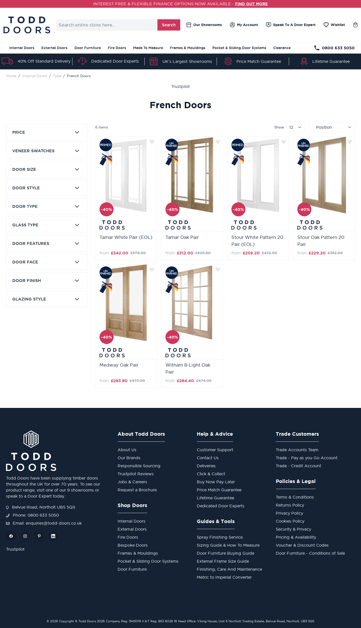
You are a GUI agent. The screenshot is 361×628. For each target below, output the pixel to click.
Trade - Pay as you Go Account (306, 457)
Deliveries (206, 465)
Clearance (282, 48)
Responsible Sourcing (139, 465)
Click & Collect (211, 473)
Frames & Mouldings (187, 48)
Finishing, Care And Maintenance (229, 569)
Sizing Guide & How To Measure (228, 545)
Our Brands (129, 457)
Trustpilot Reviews (136, 473)
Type (57, 76)
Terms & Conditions (295, 497)
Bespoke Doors (133, 545)
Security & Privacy (293, 529)
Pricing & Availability (296, 537)
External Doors (54, 48)
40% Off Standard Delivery (44, 61)
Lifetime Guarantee (331, 61)
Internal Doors (21, 48)
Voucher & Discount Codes (302, 545)
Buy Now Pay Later (216, 481)
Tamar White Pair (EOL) (126, 237)
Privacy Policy (289, 513)
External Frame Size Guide (223, 561)
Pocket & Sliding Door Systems (239, 48)
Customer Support (215, 449)
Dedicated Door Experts (115, 61)
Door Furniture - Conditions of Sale (310, 553)
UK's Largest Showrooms (187, 61)
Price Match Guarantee (258, 61)
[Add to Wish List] (152, 141)
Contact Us (208, 457)
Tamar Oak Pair (182, 237)
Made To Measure (148, 48)
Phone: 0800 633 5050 (32, 515)
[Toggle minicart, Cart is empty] (355, 24)
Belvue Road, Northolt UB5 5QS (40, 507)
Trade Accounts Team (297, 449)
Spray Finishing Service (220, 537)
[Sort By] (334, 127)
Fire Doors (117, 48)
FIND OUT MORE (251, 4)
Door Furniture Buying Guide (225, 553)
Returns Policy (290, 505)
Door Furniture (87, 48)
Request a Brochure (137, 489)
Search (169, 25)
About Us (127, 449)
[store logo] (26, 25)
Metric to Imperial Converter (224, 577)
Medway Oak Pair (119, 364)
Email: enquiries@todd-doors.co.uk (44, 523)
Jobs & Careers (132, 481)
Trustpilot (180, 86)
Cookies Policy (290, 521)
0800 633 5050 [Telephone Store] (334, 48)
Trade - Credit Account (298, 465)
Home (11, 76)
